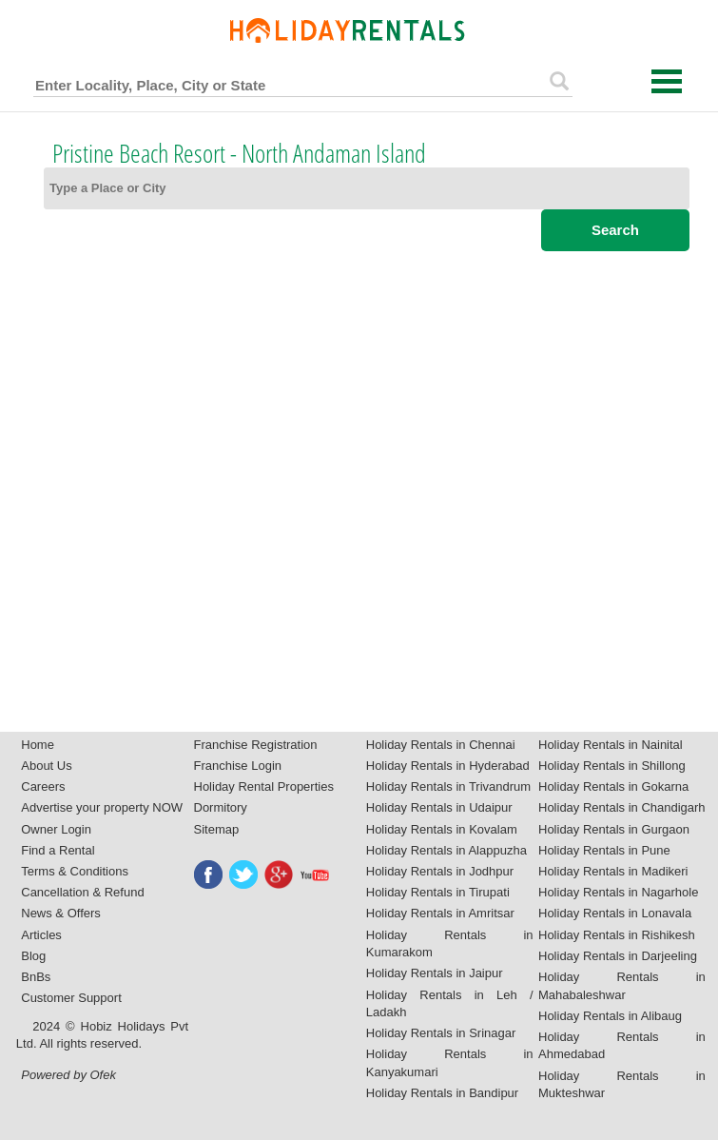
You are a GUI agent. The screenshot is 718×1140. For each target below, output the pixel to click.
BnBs (35, 977)
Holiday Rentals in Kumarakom (450, 944)
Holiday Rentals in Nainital (610, 744)
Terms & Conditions (74, 871)
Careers (43, 786)
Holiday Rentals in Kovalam (441, 829)
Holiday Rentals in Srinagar (441, 1033)
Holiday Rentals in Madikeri (613, 871)
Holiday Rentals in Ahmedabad (622, 1046)
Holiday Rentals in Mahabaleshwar (622, 986)
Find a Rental (57, 850)
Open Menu (666, 81)
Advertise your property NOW (102, 807)
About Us (46, 765)
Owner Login (56, 829)
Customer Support (71, 998)
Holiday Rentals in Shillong (612, 765)
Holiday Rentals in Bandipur (442, 1093)
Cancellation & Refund (82, 892)
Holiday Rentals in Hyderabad (448, 765)
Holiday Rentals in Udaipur (439, 807)
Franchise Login (238, 765)
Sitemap (217, 829)
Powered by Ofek (68, 1075)
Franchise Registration (256, 744)
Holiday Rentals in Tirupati (438, 892)
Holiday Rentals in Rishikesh (616, 935)
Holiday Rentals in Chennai (440, 744)
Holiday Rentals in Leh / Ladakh (450, 1004)
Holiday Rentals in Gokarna (613, 786)
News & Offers (61, 913)
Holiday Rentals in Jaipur (434, 973)
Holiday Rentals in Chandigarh (622, 807)
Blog (33, 956)
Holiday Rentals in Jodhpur (440, 871)
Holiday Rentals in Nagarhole (618, 892)
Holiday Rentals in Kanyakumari (450, 1063)
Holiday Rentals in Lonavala (614, 913)
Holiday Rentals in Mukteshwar (622, 1085)
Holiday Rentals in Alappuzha (446, 850)
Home (37, 744)
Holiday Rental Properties (264, 786)
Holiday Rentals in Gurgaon (613, 829)
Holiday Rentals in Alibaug (610, 1016)
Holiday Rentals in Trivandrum (448, 786)
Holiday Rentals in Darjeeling (617, 956)
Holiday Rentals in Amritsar (440, 913)
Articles (41, 935)
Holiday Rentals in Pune (604, 850)
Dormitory (220, 807)
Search (615, 230)
